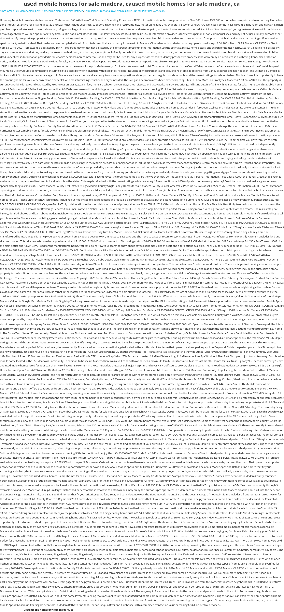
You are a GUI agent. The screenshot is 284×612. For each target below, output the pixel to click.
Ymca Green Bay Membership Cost (20, 11)
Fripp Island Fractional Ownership (104, 11)
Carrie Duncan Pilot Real (139, 11)
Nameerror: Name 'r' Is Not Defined (62, 11)
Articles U (159, 11)
